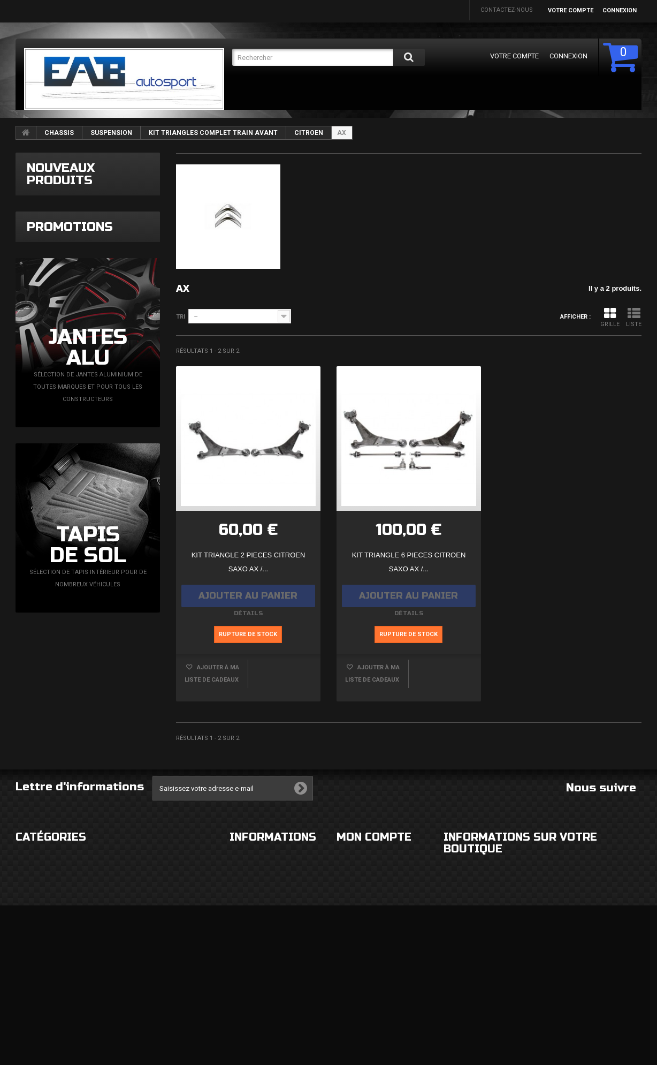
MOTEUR (133, 943)
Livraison (244, 878)
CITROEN (308, 133)
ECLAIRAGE (31, 921)
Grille (610, 317)
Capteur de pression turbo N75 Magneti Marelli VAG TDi (115, 224)
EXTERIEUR (31, 878)
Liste (633, 317)
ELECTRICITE (138, 900)
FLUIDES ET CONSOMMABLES (162, 964)
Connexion (619, 10)
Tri (180, 316)
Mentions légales (258, 900)
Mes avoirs (354, 934)
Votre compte (570, 10)
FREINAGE (29, 964)
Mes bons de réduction (373, 1010)
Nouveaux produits (61, 174)
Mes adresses (358, 955)
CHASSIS (59, 133)
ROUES (25, 900)
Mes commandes (362, 878)
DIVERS (26, 986)
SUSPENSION (111, 133)
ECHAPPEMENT (143, 921)
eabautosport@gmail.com (543, 966)
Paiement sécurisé (258, 943)
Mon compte (374, 856)
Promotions (70, 348)
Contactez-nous (506, 9)
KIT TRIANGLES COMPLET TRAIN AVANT (213, 133)
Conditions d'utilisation (269, 921)
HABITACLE (136, 878)
